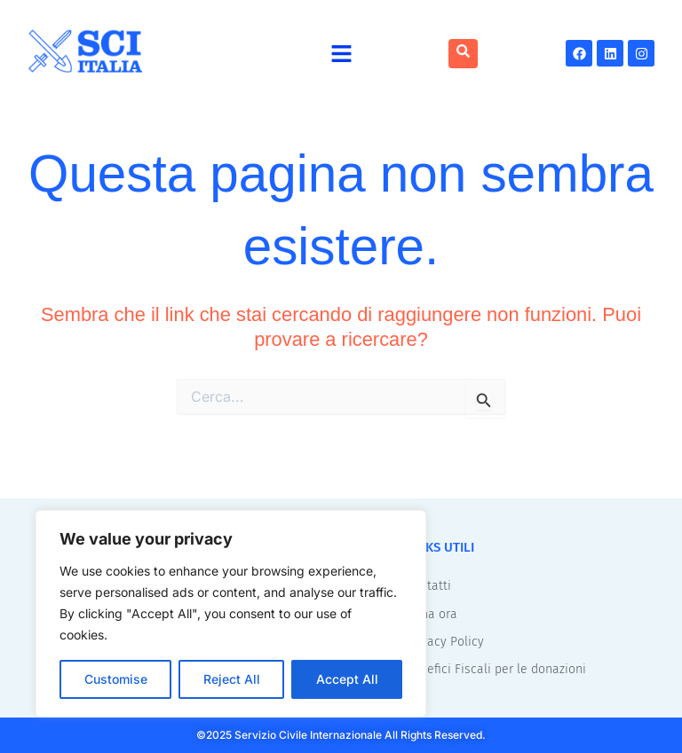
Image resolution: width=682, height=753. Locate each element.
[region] (231, 614)
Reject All (231, 678)
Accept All (347, 678)
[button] (342, 53)
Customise (115, 678)
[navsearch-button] (463, 53)
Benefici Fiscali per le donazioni (496, 667)
